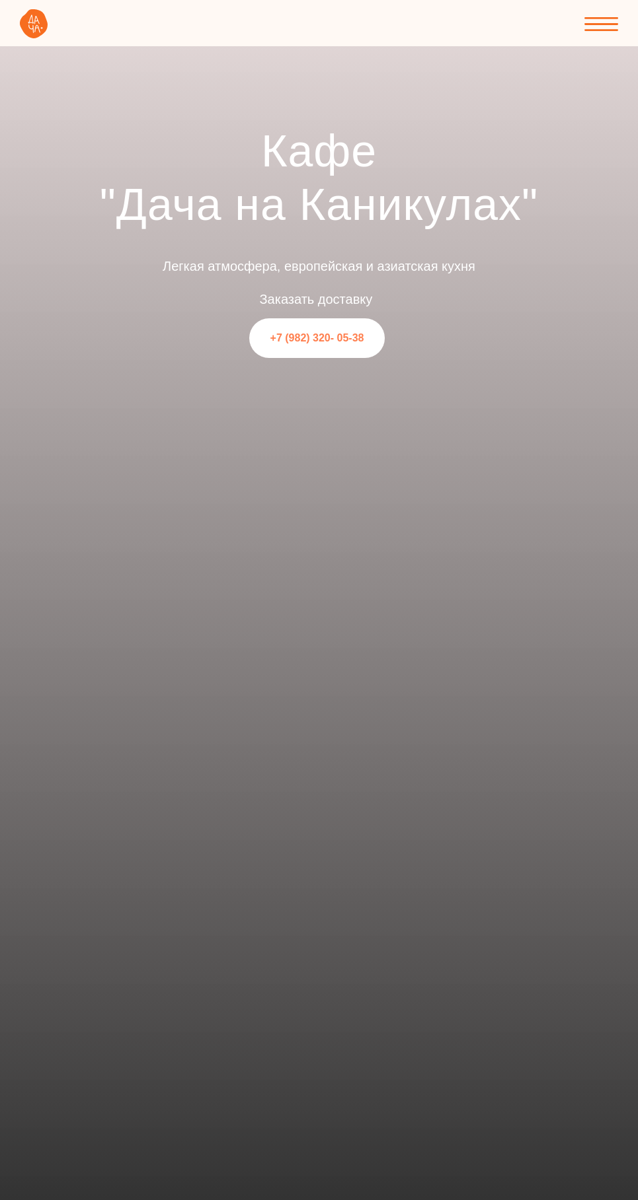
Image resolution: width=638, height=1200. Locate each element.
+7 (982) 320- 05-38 (317, 337)
